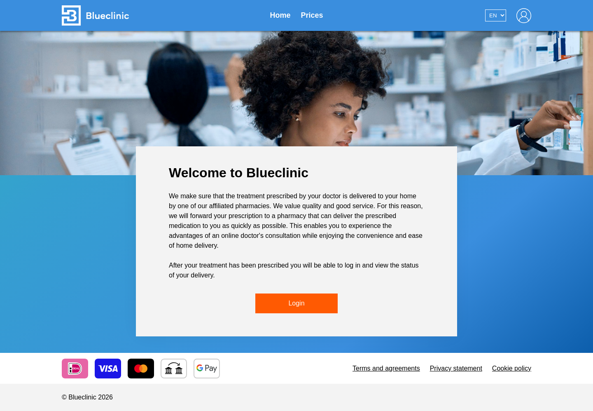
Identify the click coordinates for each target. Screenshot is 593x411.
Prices (312, 15)
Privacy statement (456, 368)
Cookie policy (511, 368)
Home (280, 15)
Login (296, 303)
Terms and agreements (386, 368)
